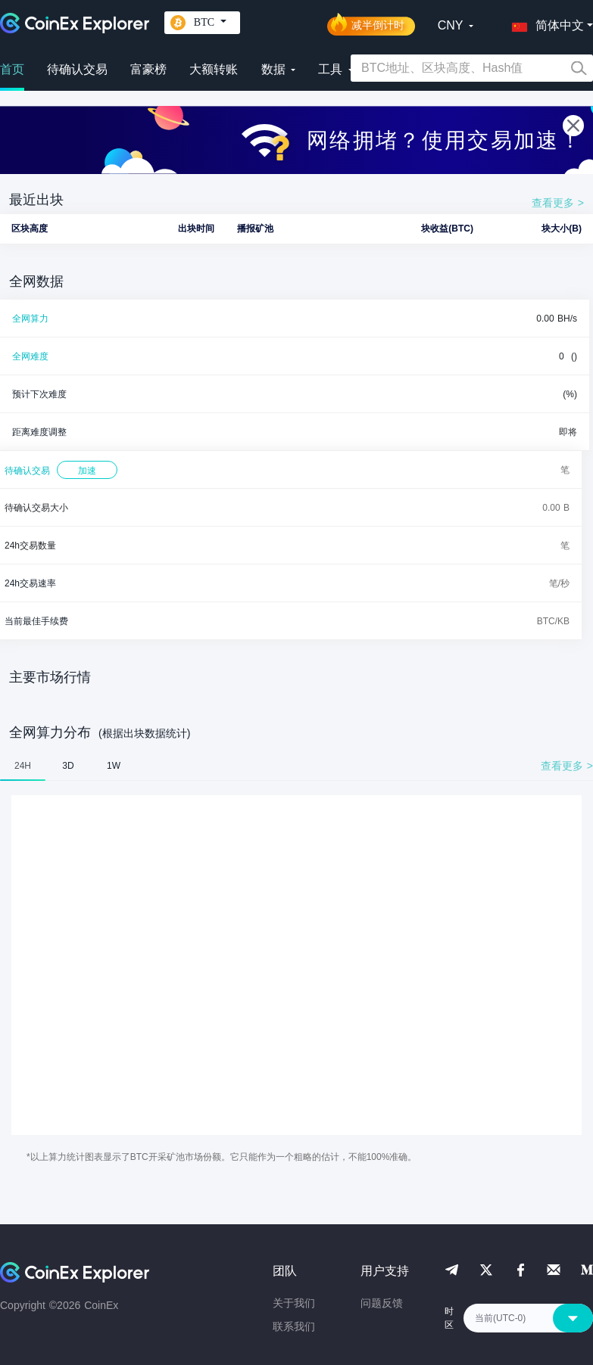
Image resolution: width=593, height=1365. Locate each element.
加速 (87, 470)
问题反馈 (381, 1303)
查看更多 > (558, 203)
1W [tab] (113, 765)
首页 (12, 69)
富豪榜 (148, 69)
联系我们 (294, 1326)
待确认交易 (77, 69)
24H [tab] (22, 765)
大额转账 (213, 69)
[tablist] (296, 766)
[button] (544, 22)
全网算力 (30, 318)
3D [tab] (67, 765)
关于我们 (294, 1303)
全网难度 (30, 356)
